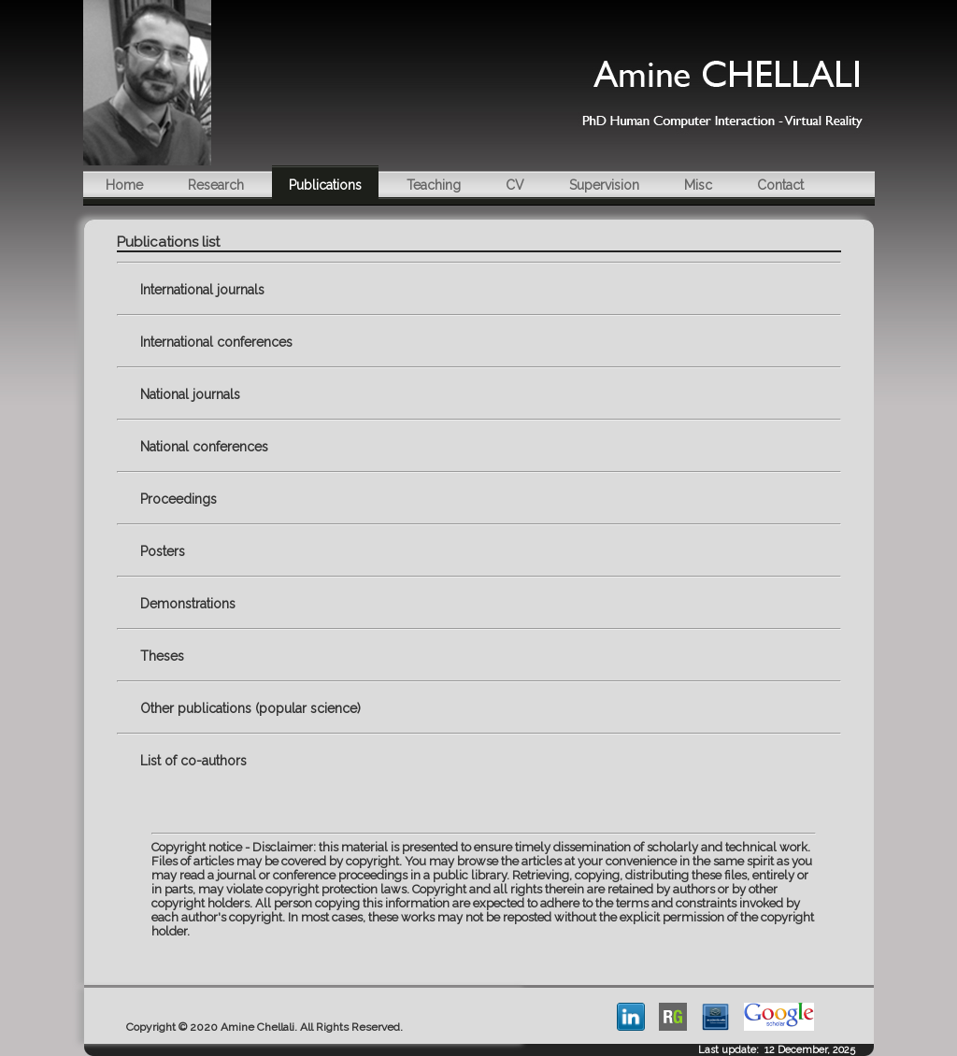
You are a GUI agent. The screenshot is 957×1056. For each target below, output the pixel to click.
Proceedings (178, 499)
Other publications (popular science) (250, 708)
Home (124, 185)
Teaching (434, 185)
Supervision (604, 185)
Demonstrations (188, 603)
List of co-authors (193, 760)
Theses (162, 656)
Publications (325, 185)
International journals (202, 289)
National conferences (204, 446)
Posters (162, 551)
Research (216, 185)
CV (515, 185)
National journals (190, 394)
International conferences (216, 342)
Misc (698, 185)
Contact (780, 185)
